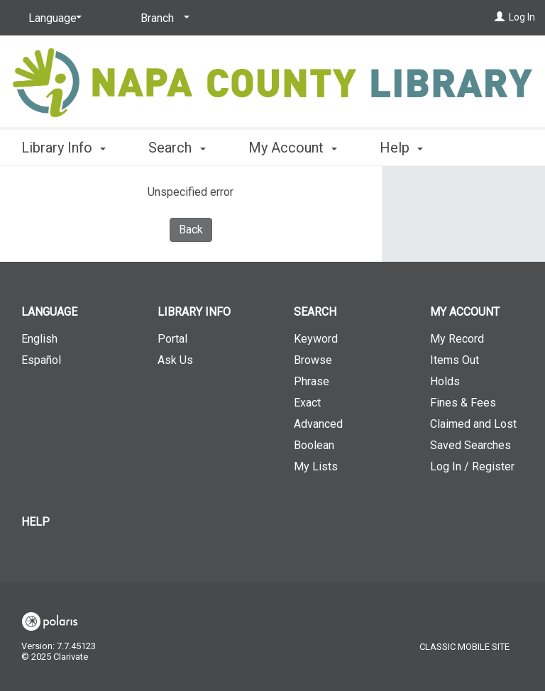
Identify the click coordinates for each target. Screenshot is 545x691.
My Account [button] (292, 145)
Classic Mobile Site (464, 646)
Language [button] (49, 312)
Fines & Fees (463, 402)
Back (191, 229)
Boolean (314, 445)
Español (41, 360)
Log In (522, 17)
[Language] (52, 18)
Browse (313, 360)
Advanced (318, 424)
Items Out (454, 360)
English (39, 339)
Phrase (311, 381)
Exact (307, 402)
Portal (172, 339)
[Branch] (162, 18)
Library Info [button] (63, 145)
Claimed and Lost (473, 424)
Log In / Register (472, 466)
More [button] (408, 147)
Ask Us (175, 360)
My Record (457, 339)
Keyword (316, 339)
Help (35, 522)
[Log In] (500, 17)
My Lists (316, 466)
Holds (445, 381)
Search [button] (176, 145)
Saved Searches (470, 445)
